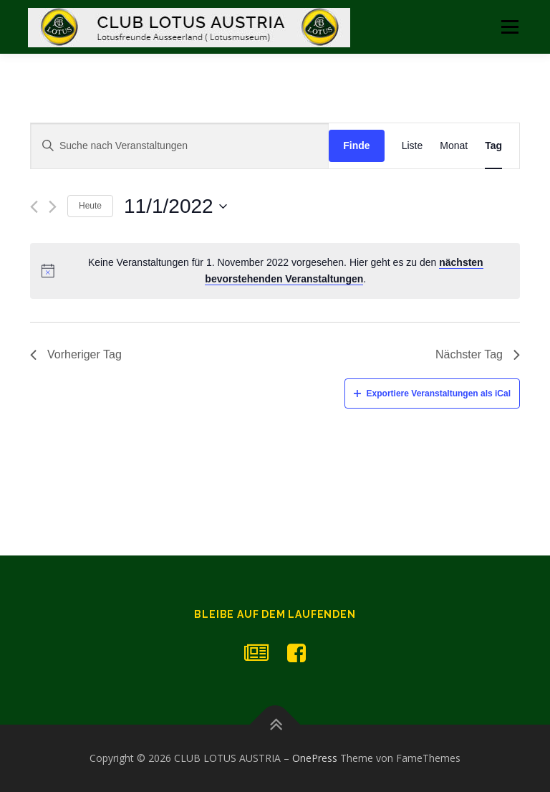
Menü (509, 26)
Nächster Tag (477, 354)
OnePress (314, 758)
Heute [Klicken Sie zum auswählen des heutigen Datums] (90, 206)
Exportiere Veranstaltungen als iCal (432, 393)
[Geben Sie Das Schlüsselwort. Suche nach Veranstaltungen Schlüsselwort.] (180, 145)
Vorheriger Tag (76, 354)
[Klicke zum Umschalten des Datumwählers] (175, 206)
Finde (356, 145)
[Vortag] (34, 207)
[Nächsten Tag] (53, 207)
